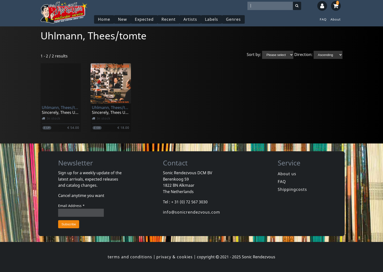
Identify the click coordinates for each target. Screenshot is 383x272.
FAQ (323, 19)
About (335, 19)
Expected (144, 19)
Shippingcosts (292, 189)
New (122, 19)
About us (287, 173)
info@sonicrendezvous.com (191, 212)
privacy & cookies (174, 257)
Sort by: (254, 54)
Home (104, 19)
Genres (233, 19)
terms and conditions (130, 257)
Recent (168, 19)
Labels (211, 19)
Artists (190, 19)
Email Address (71, 205)
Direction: (303, 54)
